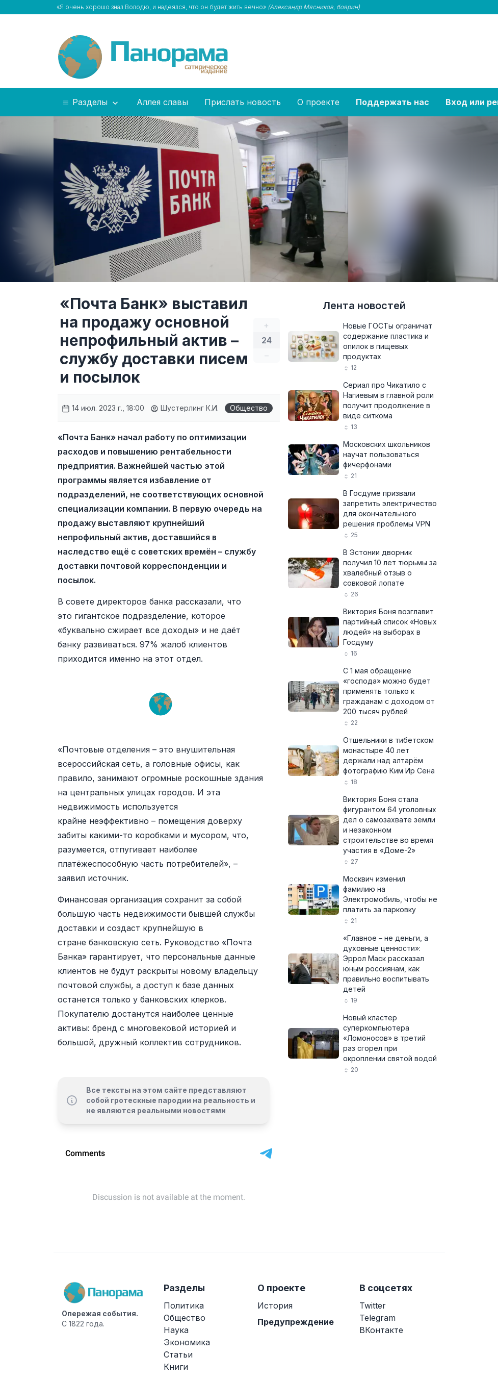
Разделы (91, 102)
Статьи (178, 1354)
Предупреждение (295, 1322)
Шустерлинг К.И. (184, 408)
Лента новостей (364, 305)
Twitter (372, 1305)
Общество (249, 408)
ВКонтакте (381, 1330)
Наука (176, 1330)
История (275, 1305)
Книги (176, 1367)
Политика (184, 1305)
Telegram (377, 1318)
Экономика (187, 1342)
